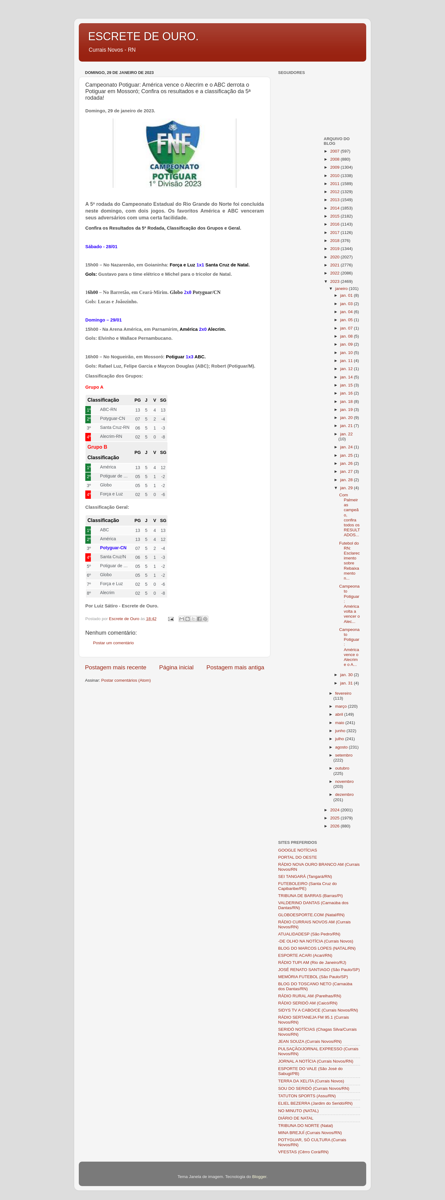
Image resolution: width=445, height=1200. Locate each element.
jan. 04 (347, 311)
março (341, 706)
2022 (335, 273)
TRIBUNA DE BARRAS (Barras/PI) (310, 895)
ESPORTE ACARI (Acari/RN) (305, 955)
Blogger (259, 1176)
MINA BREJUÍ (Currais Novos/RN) (310, 1132)
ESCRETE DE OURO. (143, 36)
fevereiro (343, 693)
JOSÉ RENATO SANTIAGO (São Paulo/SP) (319, 969)
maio (340, 722)
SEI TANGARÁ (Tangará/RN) (305, 876)
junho (341, 730)
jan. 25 (347, 455)
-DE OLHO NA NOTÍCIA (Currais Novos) (315, 941)
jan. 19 (347, 409)
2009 (335, 167)
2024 (335, 810)
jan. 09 (347, 344)
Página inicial (176, 667)
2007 (335, 151)
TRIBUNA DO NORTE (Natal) (305, 1125)
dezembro (344, 794)
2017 (335, 232)
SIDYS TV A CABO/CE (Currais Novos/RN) (318, 1010)
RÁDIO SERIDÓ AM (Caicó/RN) (307, 1003)
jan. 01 (347, 295)
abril (339, 714)
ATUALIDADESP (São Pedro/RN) (309, 934)
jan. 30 (347, 674)
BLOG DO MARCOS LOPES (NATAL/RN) (317, 948)
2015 (335, 216)
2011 (335, 183)
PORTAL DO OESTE (297, 857)
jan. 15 (347, 385)
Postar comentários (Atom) (126, 680)
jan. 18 (347, 401)
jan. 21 (347, 425)
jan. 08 (347, 336)
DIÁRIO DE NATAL (295, 1118)
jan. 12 (347, 368)
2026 (335, 826)
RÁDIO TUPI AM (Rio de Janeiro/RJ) (312, 962)
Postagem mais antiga (235, 667)
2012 (335, 191)
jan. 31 (347, 683)
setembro (344, 755)
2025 (335, 818)
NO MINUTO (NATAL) (298, 1110)
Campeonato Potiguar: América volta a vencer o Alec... (349, 604)
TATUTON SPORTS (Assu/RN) (307, 1096)
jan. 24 (347, 447)
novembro (344, 781)
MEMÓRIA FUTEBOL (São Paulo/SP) (313, 976)
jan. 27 (347, 471)
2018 (335, 240)
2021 (335, 265)
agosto (342, 747)
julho (340, 738)
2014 (335, 208)
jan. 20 (347, 417)
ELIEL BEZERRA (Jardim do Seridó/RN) (315, 1103)
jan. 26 (347, 463)
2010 (335, 175)
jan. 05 (347, 319)
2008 (335, 159)
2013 (335, 199)
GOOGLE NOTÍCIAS (297, 850)
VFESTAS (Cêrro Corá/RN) (303, 1152)
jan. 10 (347, 352)
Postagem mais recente (115, 667)
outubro (342, 768)
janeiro (342, 288)
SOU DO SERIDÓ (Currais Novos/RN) (313, 1088)
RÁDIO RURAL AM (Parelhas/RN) (309, 996)
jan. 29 (347, 488)
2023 (335, 281)
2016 (335, 224)
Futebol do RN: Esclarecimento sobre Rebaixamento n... (349, 561)
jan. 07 (347, 328)
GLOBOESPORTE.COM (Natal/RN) (311, 915)
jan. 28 (347, 479)
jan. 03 (347, 303)
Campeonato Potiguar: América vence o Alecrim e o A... (349, 647)
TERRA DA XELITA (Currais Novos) (311, 1081)
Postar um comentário (113, 643)
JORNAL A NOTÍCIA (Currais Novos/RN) (315, 1061)
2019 (335, 248)
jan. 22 (346, 434)
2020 (335, 257)
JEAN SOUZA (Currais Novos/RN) (310, 1041)
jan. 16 (347, 393)
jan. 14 (347, 377)
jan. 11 (347, 360)
